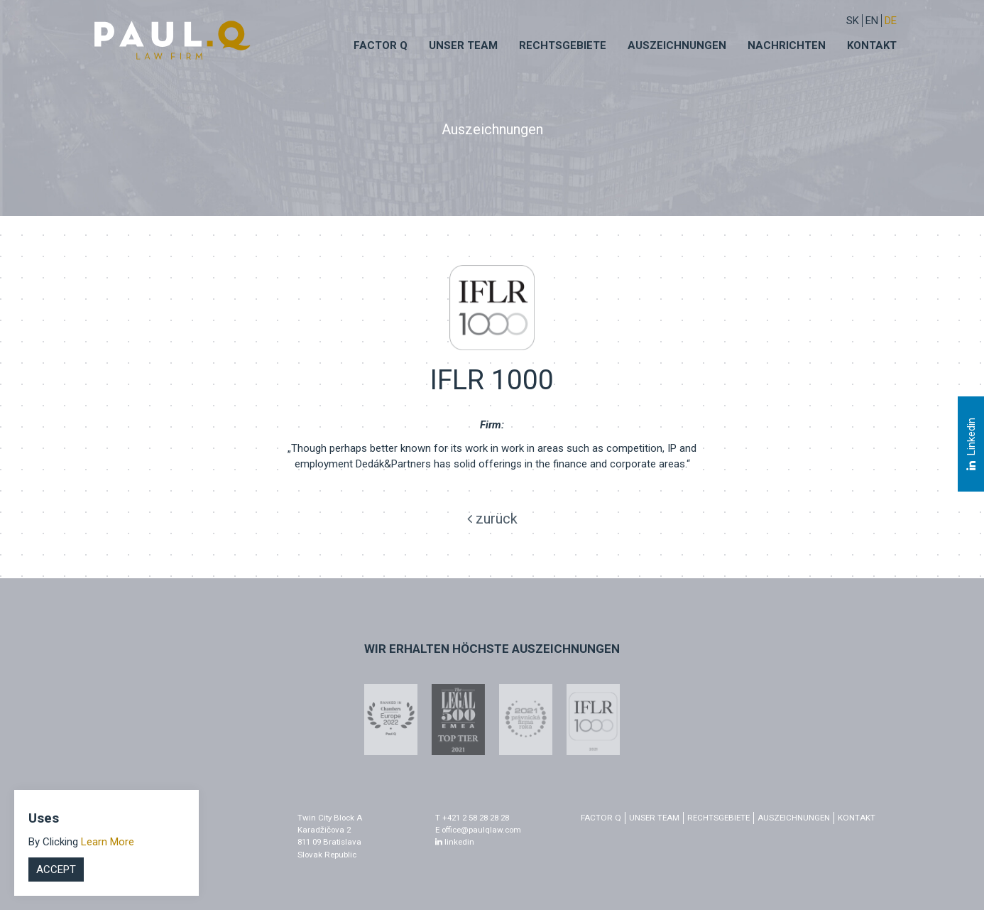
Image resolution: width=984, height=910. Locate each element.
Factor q (381, 45)
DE (891, 20)
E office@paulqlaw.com (478, 830)
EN (871, 20)
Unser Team (463, 45)
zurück (492, 518)
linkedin (454, 842)
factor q (601, 818)
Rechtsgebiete (562, 45)
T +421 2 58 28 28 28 (472, 818)
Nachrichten (787, 45)
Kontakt (872, 45)
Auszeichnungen (677, 45)
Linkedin (970, 444)
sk (852, 20)
